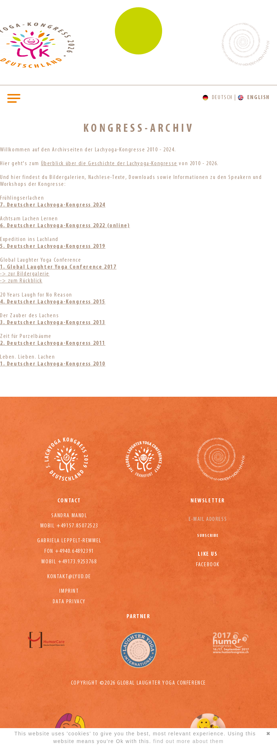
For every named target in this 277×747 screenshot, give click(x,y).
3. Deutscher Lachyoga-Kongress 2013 (52, 323)
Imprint (69, 591)
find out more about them (188, 741)
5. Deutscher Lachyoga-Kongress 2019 (52, 246)
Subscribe (208, 536)
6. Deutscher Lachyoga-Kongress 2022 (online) (65, 226)
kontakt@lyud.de (69, 577)
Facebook (208, 565)
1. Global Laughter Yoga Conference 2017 (58, 267)
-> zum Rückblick (21, 281)
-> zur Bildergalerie (24, 274)
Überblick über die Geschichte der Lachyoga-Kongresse (109, 164)
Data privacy (69, 602)
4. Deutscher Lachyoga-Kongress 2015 (52, 302)
